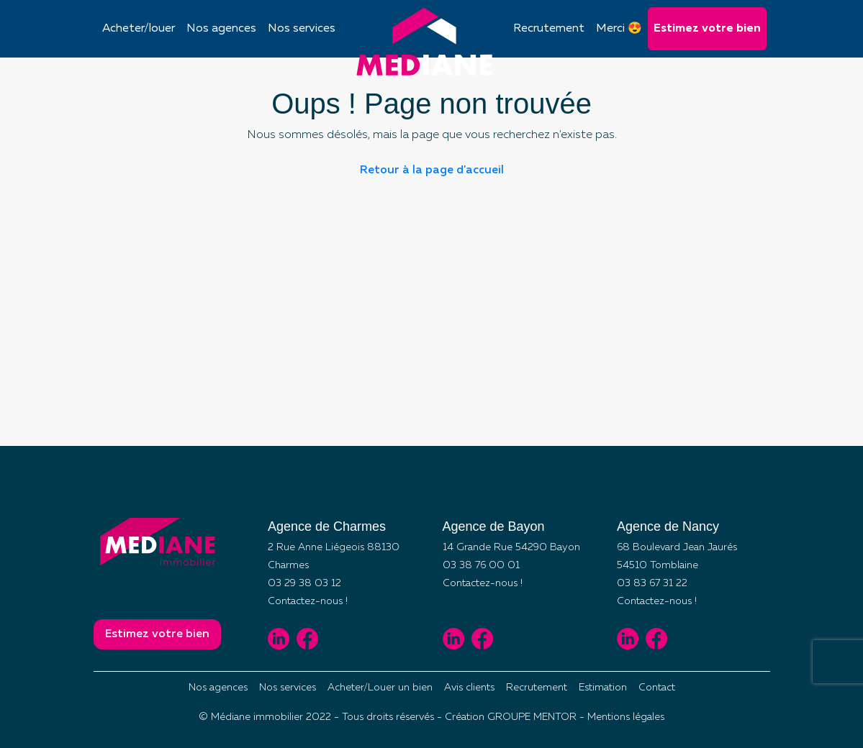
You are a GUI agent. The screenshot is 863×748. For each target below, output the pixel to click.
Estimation (603, 688)
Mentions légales (625, 717)
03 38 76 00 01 (481, 565)
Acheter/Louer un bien (380, 688)
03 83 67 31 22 (652, 583)
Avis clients (469, 688)
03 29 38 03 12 (304, 583)
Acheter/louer (138, 29)
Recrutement (548, 29)
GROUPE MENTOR (532, 717)
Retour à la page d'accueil (432, 170)
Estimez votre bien (707, 29)
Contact (656, 688)
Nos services (301, 29)
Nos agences (221, 29)
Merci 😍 (619, 29)
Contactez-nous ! (308, 601)
